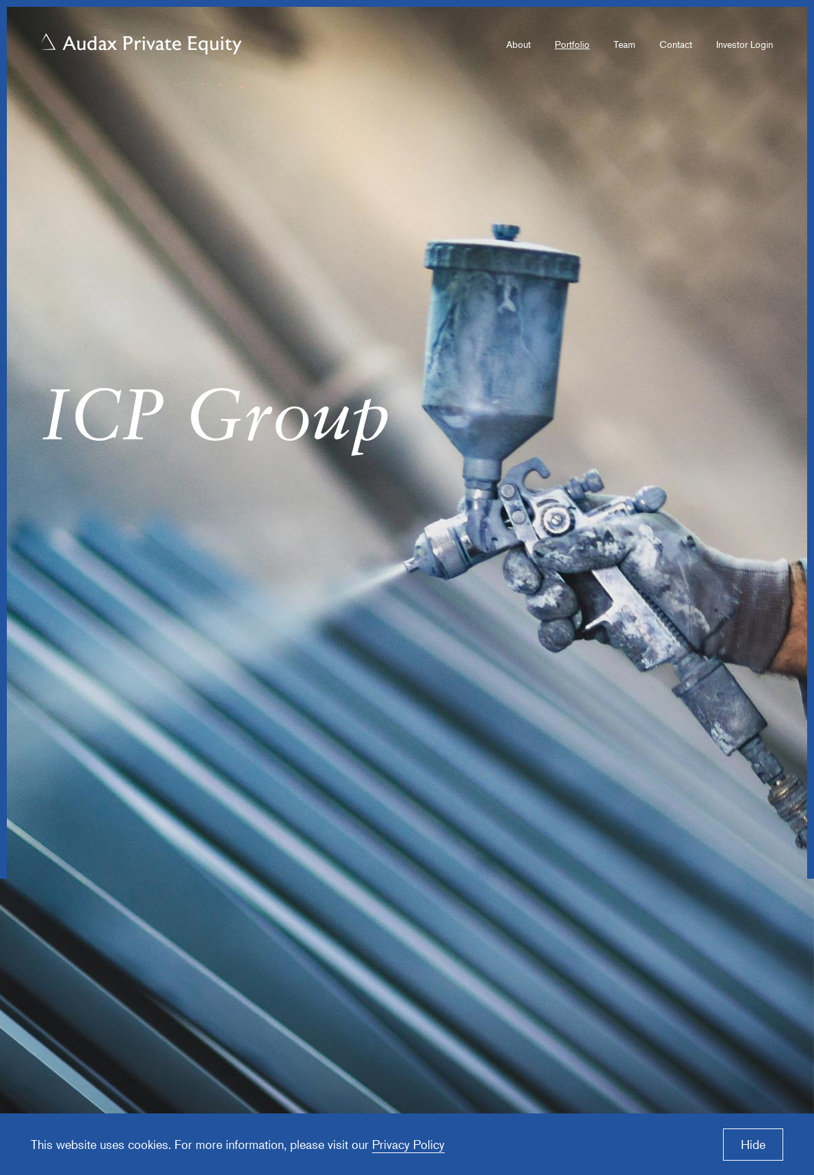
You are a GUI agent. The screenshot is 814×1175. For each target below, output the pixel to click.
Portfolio (572, 44)
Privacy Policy (408, 1144)
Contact (675, 44)
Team (624, 44)
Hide (753, 1144)
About (518, 44)
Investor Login (744, 44)
